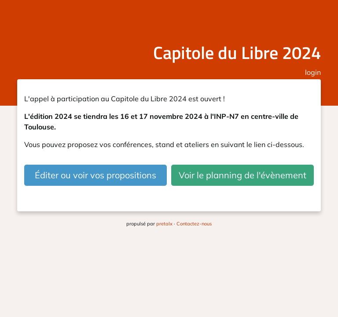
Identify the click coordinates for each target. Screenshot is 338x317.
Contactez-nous (194, 224)
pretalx (164, 224)
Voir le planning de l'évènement (242, 175)
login (313, 72)
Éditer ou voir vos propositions (95, 175)
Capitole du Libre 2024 (237, 52)
